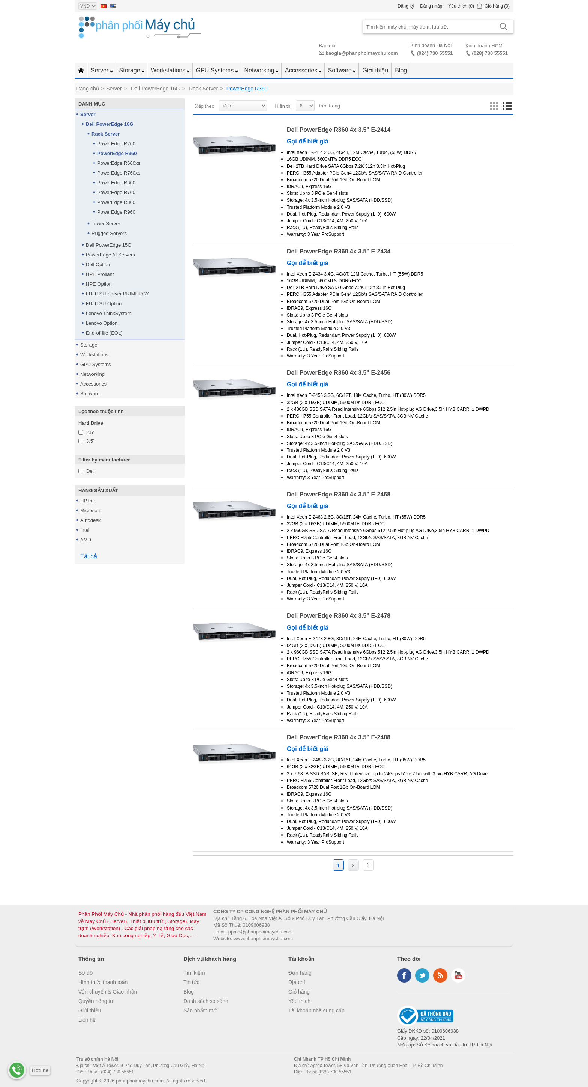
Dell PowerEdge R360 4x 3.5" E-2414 (338, 130)
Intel (85, 530)
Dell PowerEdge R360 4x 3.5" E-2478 (338, 615)
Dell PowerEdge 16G (109, 124)
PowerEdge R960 (116, 212)
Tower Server (106, 223)
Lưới (493, 106)
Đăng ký (406, 6)
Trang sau (368, 865)
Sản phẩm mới (200, 1010)
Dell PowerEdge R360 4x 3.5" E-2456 (338, 372)
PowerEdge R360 (117, 153)
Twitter (422, 975)
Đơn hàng (300, 973)
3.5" (90, 441)
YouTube (458, 975)
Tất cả (88, 556)
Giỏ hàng (299, 992)
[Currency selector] (87, 6)
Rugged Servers (109, 233)
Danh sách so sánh (205, 1001)
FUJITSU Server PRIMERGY (117, 294)
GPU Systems (216, 70)
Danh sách (507, 106)
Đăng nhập (431, 6)
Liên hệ (87, 1020)
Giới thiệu (375, 70)
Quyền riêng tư (95, 1001)
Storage (130, 70)
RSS (440, 975)
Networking (260, 70)
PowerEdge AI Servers (110, 255)
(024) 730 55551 (435, 53)
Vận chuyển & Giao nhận (107, 992)
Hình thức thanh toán (103, 982)
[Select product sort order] (243, 105)
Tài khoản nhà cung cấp (316, 1010)
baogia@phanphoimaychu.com (362, 53)
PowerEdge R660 (116, 182)
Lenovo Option (102, 323)
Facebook (404, 975)
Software (341, 70)
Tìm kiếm (194, 973)
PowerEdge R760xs (118, 173)
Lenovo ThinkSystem (108, 313)
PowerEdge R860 (116, 202)
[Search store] (429, 26)
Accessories (302, 70)
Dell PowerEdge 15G (108, 245)
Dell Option (98, 264)
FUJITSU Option (104, 303)
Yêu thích (299, 1001)
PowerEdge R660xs (118, 163)
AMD (85, 540)
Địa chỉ (296, 982)
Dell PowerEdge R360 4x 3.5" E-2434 (338, 251)
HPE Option (99, 284)
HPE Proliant (100, 274)
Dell (90, 471)
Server (100, 70)
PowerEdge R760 (116, 192)
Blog (401, 70)
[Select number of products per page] (305, 105)
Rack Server (106, 134)
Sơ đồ (85, 973)
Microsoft (90, 510)
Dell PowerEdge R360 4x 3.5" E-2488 (338, 737)
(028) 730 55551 (490, 53)
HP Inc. (88, 501)
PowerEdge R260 (116, 143)
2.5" (90, 432)
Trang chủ (87, 89)
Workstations (169, 70)
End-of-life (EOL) (104, 333)
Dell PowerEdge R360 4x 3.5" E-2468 (338, 494)
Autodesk (90, 520)
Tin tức (191, 982)
